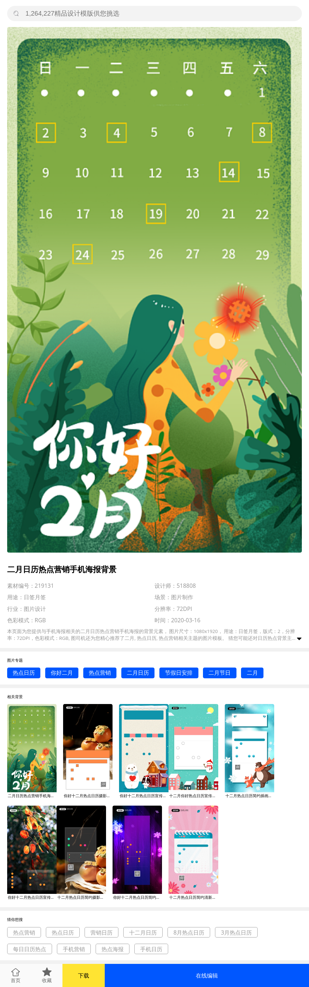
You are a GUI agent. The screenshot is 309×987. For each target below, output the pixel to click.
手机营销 (74, 949)
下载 (83, 975)
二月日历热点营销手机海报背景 (32, 795)
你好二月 (62, 672)
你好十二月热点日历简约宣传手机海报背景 (137, 897)
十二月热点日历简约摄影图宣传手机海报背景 (81, 897)
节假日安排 (179, 672)
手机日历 (151, 949)
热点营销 (100, 672)
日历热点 (267, 638)
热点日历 (24, 672)
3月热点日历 (236, 932)
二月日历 (138, 672)
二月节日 (219, 672)
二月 (252, 672)
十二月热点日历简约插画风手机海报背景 (249, 795)
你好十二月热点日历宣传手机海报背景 (144, 795)
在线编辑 (207, 975)
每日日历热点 (29, 949)
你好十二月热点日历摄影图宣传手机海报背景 (88, 795)
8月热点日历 (188, 932)
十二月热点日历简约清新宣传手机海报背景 (193, 897)
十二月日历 (143, 932)
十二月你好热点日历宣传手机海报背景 (193, 795)
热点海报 (112, 949)
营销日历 (101, 932)
